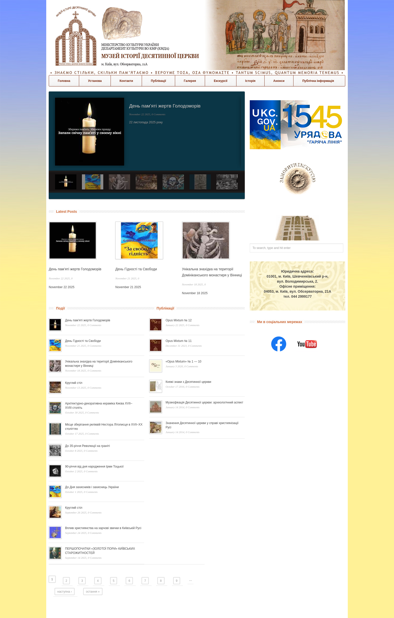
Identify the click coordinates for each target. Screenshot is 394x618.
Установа (95, 81)
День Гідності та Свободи (136, 269)
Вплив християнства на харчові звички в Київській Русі (103, 528)
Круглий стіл (73, 383)
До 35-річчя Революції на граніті (87, 446)
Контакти (126, 81)
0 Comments (158, 114)
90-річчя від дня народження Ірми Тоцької (94, 466)
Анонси (279, 81)
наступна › (64, 591)
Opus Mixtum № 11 (179, 341)
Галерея (190, 81)
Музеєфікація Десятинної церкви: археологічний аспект (204, 402)
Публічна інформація (318, 81)
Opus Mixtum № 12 (179, 320)
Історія (250, 81)
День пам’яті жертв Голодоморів (165, 106)
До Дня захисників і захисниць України (92, 487)
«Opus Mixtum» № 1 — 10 (183, 361)
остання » (93, 591)
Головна (64, 81)
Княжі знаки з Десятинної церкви (188, 382)
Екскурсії (220, 81)
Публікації (158, 81)
